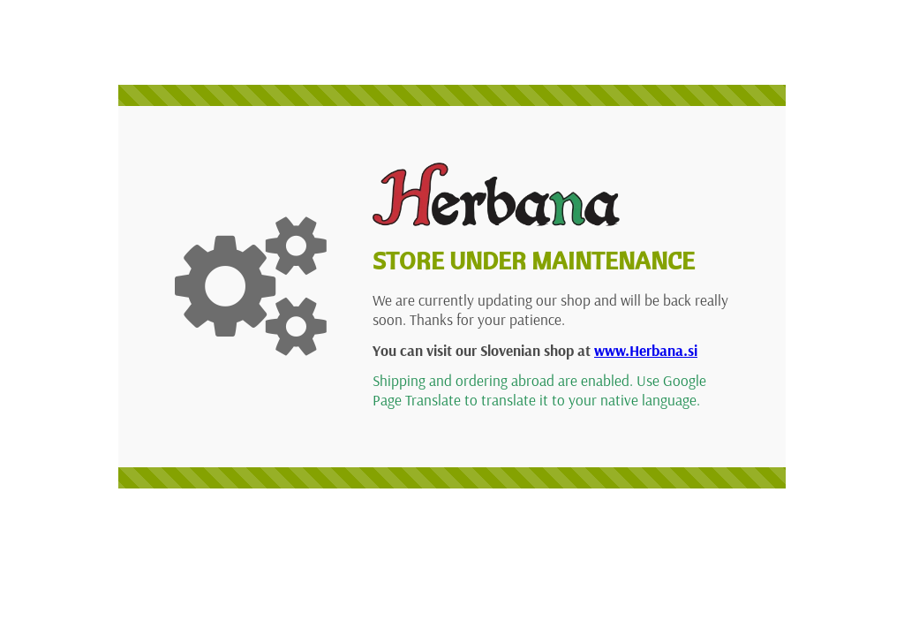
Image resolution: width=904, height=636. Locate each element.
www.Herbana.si (645, 350)
